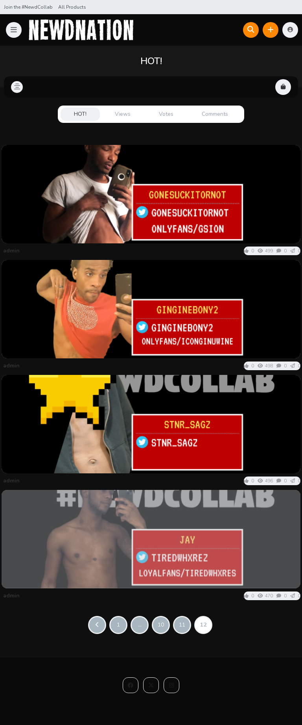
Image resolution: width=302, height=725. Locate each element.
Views (123, 114)
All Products (72, 7)
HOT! (80, 114)
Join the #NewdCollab (28, 7)
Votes (166, 114)
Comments (215, 114)
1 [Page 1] (118, 625)
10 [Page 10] (161, 625)
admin (11, 250)
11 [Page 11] (182, 625)
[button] (14, 30)
